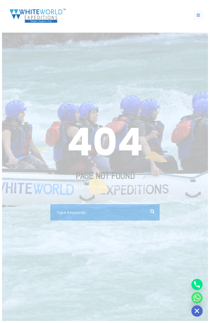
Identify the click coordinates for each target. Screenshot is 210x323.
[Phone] (197, 284)
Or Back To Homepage (105, 227)
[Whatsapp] (197, 297)
